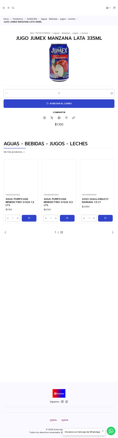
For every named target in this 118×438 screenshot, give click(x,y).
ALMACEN (32, 19)
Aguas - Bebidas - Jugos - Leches (58, 19)
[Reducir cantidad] (6, 93)
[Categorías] (8, 8)
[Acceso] (109, 8)
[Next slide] (111, 233)
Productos (18, 19)
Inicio (6, 19)
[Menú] (3, 8)
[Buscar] (12, 8)
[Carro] (114, 8)
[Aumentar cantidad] (111, 93)
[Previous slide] (6, 233)
